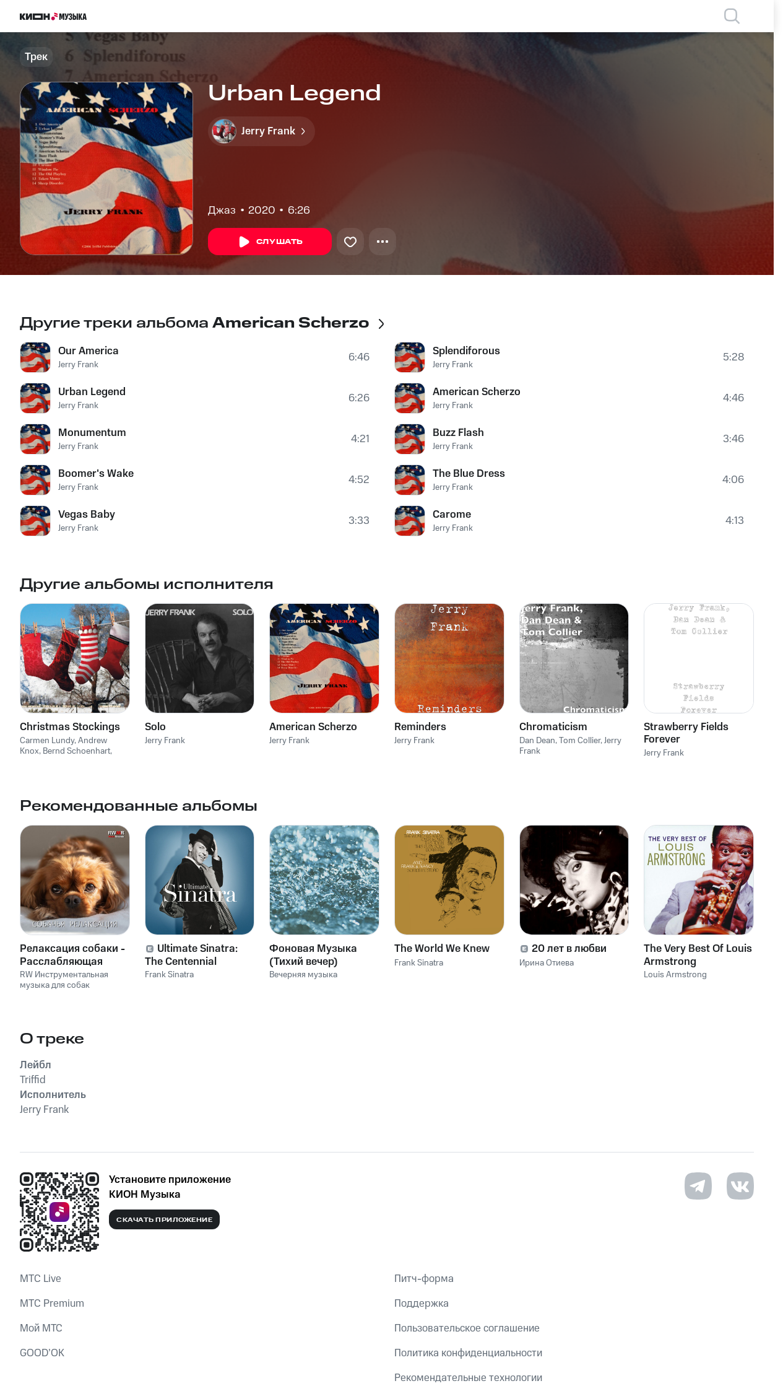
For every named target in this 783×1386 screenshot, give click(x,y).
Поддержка (421, 1303)
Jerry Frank (78, 365)
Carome (452, 514)
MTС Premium (52, 1303)
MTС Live (40, 1278)
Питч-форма (424, 1278)
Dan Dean (537, 740)
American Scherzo (477, 392)
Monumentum (92, 432)
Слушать (269, 242)
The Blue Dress (469, 473)
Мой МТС (41, 1328)
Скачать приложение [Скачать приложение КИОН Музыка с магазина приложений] (164, 1220)
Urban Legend (92, 392)
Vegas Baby (86, 514)
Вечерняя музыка (303, 975)
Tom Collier (579, 740)
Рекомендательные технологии (468, 1378)
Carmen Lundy (47, 740)
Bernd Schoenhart (76, 751)
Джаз (222, 210)
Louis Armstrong (675, 975)
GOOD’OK (42, 1353)
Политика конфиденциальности (468, 1353)
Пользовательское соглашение (467, 1328)
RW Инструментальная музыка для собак (64, 980)
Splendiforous (466, 351)
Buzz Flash (458, 432)
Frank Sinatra (169, 975)
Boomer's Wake (96, 473)
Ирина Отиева (546, 963)
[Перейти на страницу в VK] (740, 1186)
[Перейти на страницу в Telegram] (698, 1186)
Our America (88, 351)
